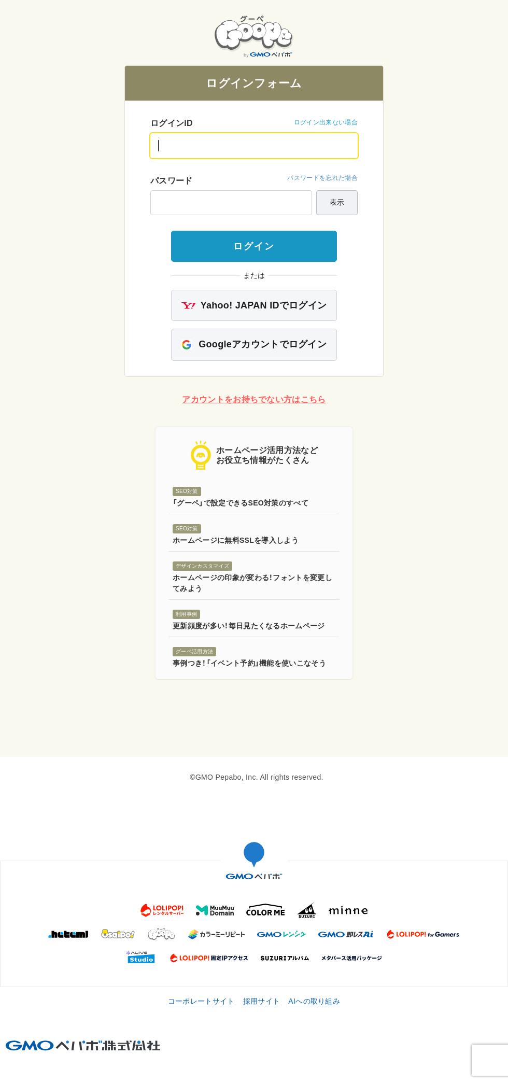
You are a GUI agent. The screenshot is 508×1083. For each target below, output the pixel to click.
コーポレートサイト (201, 1001)
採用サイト (261, 1001)
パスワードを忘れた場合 (322, 177)
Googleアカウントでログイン (254, 344)
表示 (337, 202)
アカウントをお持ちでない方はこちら (254, 399)
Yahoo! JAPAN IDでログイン (254, 305)
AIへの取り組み (314, 1001)
